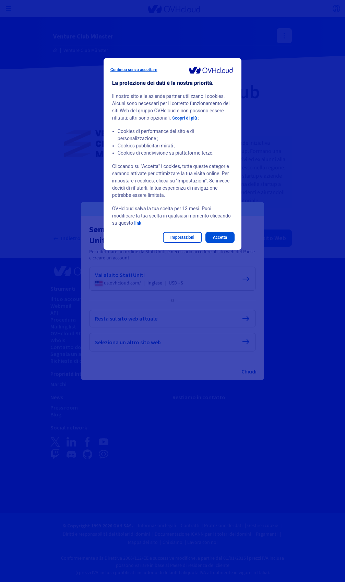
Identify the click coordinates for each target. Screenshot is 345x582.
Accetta (220, 237)
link (138, 223)
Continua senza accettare (133, 69)
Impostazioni (182, 237)
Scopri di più (185, 118)
